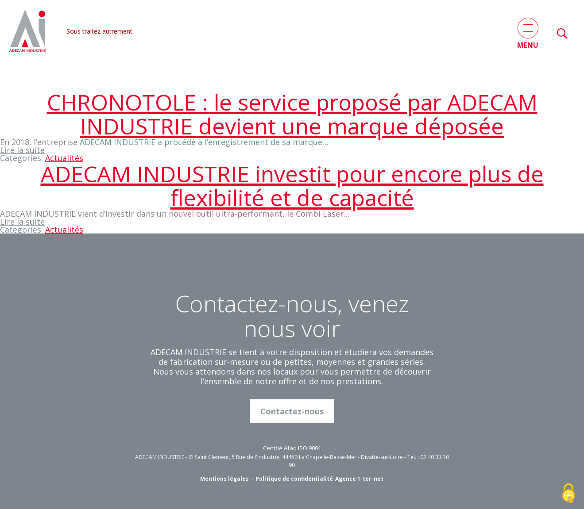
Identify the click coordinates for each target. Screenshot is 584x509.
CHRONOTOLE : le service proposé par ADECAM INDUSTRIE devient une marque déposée (292, 114)
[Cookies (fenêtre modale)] (568, 494)
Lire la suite (22, 150)
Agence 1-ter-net (359, 478)
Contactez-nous (292, 411)
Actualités (64, 158)
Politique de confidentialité (294, 478)
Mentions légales (224, 478)
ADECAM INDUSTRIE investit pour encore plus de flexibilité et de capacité (292, 186)
